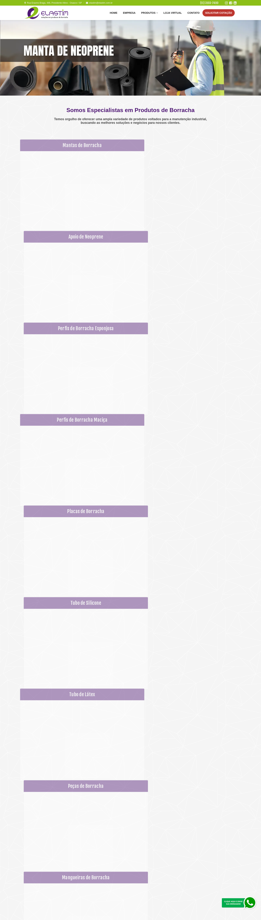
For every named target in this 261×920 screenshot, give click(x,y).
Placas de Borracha (108, 885)
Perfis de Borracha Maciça (111, 882)
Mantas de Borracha (108, 870)
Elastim (41, 913)
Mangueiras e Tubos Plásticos (149, 868)
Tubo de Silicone (107, 889)
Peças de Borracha (144, 860)
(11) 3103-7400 (209, 3)
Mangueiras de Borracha (147, 864)
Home (113, 12)
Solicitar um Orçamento (212, 893)
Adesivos (139, 883)
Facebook (212, 874)
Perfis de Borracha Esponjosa (113, 878)
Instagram (212, 865)
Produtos (149, 12)
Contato (193, 12)
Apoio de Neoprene (108, 874)
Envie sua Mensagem (217, 832)
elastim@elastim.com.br (99, 3)
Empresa (129, 12)
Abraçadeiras (141, 879)
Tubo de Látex (142, 856)
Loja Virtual (172, 12)
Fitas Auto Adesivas (144, 871)
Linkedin (212, 883)
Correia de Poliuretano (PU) (148, 875)
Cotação (218, 12)
